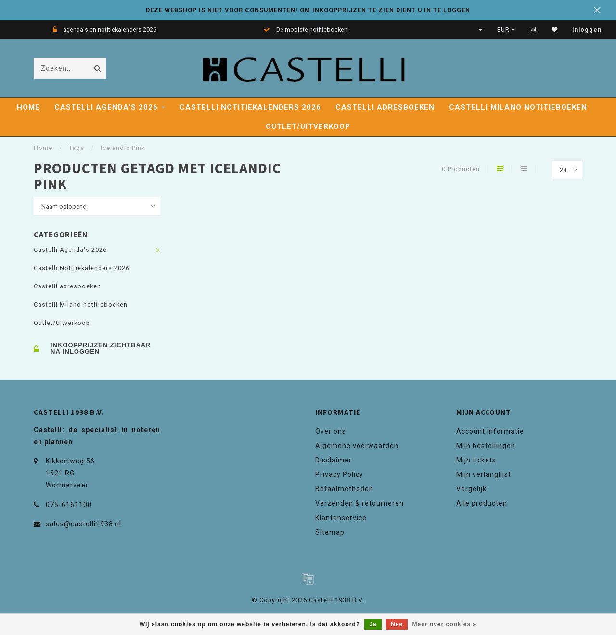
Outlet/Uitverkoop (308, 126)
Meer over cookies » (444, 624)
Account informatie (490, 431)
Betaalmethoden (344, 489)
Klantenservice (341, 518)
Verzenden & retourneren (359, 503)
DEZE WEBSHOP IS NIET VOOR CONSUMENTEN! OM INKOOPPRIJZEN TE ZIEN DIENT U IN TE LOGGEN (308, 9)
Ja (372, 624)
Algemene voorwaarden (356, 445)
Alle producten (481, 503)
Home (28, 107)
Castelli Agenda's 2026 (106, 107)
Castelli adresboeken (385, 107)
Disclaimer (333, 460)
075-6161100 (69, 505)
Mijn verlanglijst (483, 474)
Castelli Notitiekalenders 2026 (250, 107)
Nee (397, 624)
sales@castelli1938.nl (83, 524)
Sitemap (330, 532)
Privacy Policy (339, 474)
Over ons (330, 431)
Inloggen (587, 29)
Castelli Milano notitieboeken (518, 107)
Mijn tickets (476, 460)
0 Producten (461, 169)
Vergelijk (471, 489)
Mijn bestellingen (485, 445)
